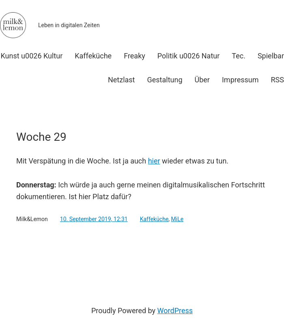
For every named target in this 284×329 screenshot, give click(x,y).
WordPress (175, 310)
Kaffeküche (154, 219)
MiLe (177, 219)
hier (154, 161)
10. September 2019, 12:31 (94, 219)
